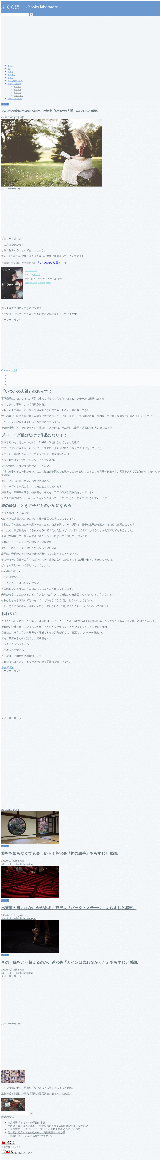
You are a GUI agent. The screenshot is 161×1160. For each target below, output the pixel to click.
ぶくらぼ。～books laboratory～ (31, 6)
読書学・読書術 (14, 84)
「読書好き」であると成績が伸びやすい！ (31, 1135)
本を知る (17, 93)
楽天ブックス (31, 282)
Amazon (41, 282)
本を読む (17, 87)
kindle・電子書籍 (15, 99)
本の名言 (11, 75)
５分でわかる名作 (15, 81)
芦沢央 (5, 104)
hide (14, 370)
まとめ (10, 78)
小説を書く (18, 96)
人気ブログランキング (12, 1147)
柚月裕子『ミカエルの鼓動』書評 (26, 1122)
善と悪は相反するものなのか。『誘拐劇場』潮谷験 (36, 1132)
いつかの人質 (31, 270)
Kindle (48, 282)
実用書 (10, 72)
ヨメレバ (36, 275)
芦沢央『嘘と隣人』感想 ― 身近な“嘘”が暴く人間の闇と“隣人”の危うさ (48, 1126)
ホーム (10, 66)
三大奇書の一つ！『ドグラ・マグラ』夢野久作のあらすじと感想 (44, 1129)
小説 (9, 69)
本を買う (17, 90)
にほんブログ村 (17, 1152)
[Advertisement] (80, 40)
